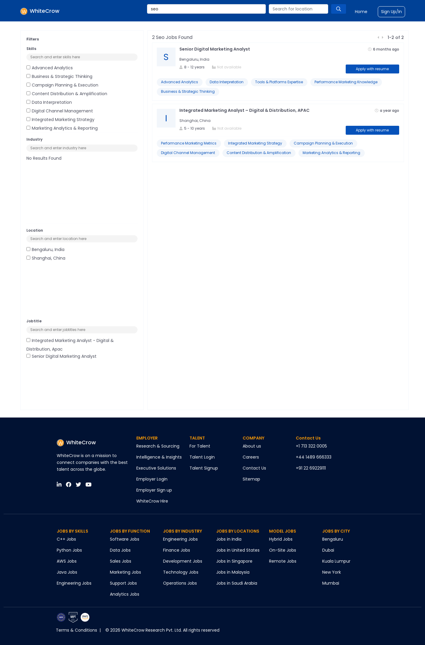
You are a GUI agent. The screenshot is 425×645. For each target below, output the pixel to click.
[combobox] (206, 9)
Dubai (328, 550)
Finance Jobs (176, 550)
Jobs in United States (238, 550)
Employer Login (152, 479)
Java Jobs (67, 572)
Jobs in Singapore (234, 561)
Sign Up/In (391, 12)
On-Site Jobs (282, 550)
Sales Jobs (120, 561)
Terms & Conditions (76, 630)
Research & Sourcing (157, 446)
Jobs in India (228, 539)
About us (252, 446)
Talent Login (202, 457)
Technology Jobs (180, 572)
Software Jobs (124, 539)
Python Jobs (69, 550)
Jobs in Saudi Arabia (236, 583)
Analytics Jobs (124, 594)
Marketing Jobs (125, 572)
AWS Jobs (67, 561)
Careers (251, 457)
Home (361, 12)
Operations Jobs (180, 583)
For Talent (199, 446)
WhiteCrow (76, 442)
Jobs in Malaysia (232, 572)
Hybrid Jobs (281, 539)
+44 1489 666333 (313, 457)
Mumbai (330, 583)
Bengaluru (332, 539)
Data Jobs (120, 550)
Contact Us (254, 468)
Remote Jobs (282, 561)
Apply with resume (372, 68)
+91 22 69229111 (311, 468)
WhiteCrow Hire (152, 501)
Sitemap (251, 479)
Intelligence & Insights (159, 457)
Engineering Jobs (74, 583)
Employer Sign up (154, 490)
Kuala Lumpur (336, 561)
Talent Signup (203, 468)
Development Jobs (182, 561)
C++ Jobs (66, 539)
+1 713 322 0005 (311, 446)
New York (331, 572)
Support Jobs (123, 583)
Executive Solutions (156, 468)
